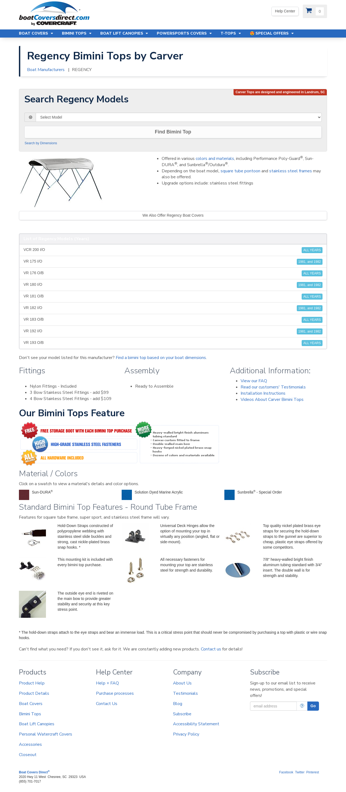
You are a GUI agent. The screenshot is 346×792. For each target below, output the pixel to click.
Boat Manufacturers (46, 70)
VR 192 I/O (173, 331)
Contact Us (106, 704)
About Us (182, 683)
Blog (177, 704)
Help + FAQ (107, 683)
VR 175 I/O (173, 262)
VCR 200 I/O (173, 250)
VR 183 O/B (173, 320)
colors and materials (215, 159)
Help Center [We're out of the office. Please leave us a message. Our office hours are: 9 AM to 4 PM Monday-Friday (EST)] (285, 11)
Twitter (299, 772)
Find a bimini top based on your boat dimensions (161, 358)
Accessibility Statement (196, 724)
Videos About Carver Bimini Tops (272, 399)
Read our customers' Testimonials (273, 387)
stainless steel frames (290, 171)
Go (313, 706)
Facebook (286, 772)
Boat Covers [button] (36, 33)
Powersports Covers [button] (184, 33)
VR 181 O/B (173, 297)
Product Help (32, 683)
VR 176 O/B (173, 273)
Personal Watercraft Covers (45, 734)
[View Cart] (315, 11)
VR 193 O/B (173, 343)
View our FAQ (254, 381)
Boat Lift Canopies (36, 724)
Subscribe (182, 714)
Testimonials (185, 693)
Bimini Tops (30, 714)
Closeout (27, 755)
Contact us (211, 649)
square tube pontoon (240, 171)
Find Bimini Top (173, 132)
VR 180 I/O (173, 285)
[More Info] (302, 706)
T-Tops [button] (231, 33)
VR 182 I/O (173, 308)
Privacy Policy (186, 734)
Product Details (34, 693)
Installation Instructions (263, 393)
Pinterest (312, 772)
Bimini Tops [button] (77, 33)
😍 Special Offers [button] (272, 33)
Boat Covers (30, 704)
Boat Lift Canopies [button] (124, 33)
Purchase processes (115, 693)
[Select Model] (179, 117)
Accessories (30, 744)
